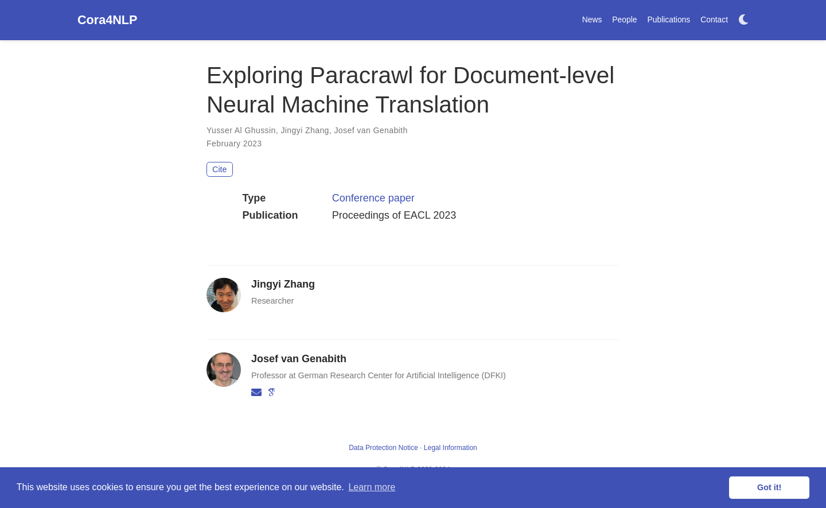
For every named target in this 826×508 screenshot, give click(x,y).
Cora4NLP (107, 20)
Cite (219, 169)
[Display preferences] (743, 20)
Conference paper (373, 198)
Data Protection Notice (383, 448)
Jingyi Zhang (304, 130)
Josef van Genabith (370, 130)
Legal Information (450, 448)
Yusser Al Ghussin (241, 130)
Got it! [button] (769, 487)
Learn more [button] (371, 487)
